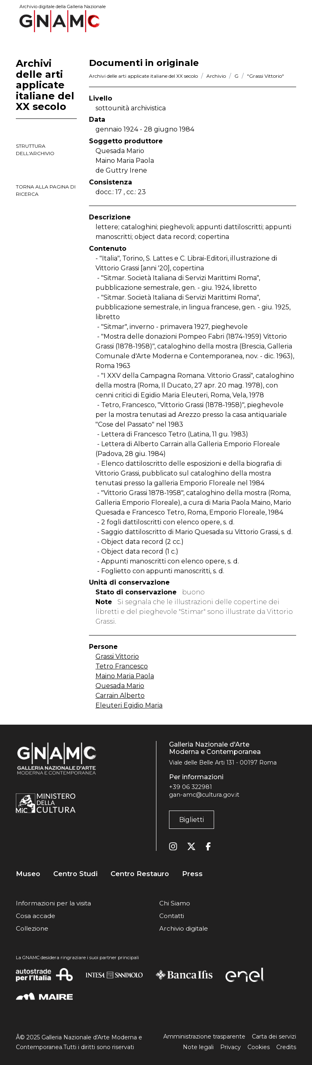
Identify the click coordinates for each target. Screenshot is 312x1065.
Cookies (258, 1047)
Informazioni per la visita (53, 903)
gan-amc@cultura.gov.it (204, 794)
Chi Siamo (174, 903)
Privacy (230, 1047)
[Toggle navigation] (290, 21)
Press (192, 873)
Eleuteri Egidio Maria (128, 705)
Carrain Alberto (120, 695)
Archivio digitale (183, 928)
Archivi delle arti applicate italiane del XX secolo (143, 76)
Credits (286, 1047)
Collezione (32, 928)
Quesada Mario (119, 686)
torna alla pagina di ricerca (46, 190)
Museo (28, 873)
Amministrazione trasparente (204, 1036)
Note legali (198, 1047)
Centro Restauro (139, 873)
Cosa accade (35, 916)
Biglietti (191, 820)
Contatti (171, 916)
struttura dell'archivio (35, 149)
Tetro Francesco (121, 666)
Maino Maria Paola (124, 676)
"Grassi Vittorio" (265, 76)
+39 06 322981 (190, 787)
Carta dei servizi (274, 1036)
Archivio (216, 76)
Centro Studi (75, 873)
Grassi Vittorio (117, 656)
